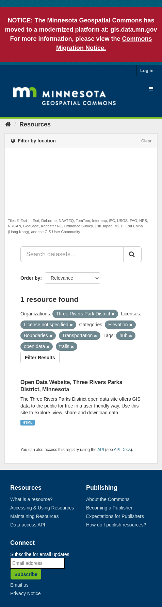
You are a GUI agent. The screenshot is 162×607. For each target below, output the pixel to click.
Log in (146, 70)
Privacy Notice (25, 593)
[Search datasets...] (72, 254)
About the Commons (108, 499)
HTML (27, 422)
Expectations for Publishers (115, 516)
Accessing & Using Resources (42, 507)
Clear (146, 141)
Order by (30, 278)
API (100, 449)
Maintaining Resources (34, 516)
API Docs (122, 449)
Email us (19, 585)
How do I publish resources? (116, 524)
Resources (35, 124)
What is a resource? (31, 499)
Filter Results (40, 357)
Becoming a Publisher (109, 507)
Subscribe (25, 574)
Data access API (27, 524)
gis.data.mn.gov (134, 29)
